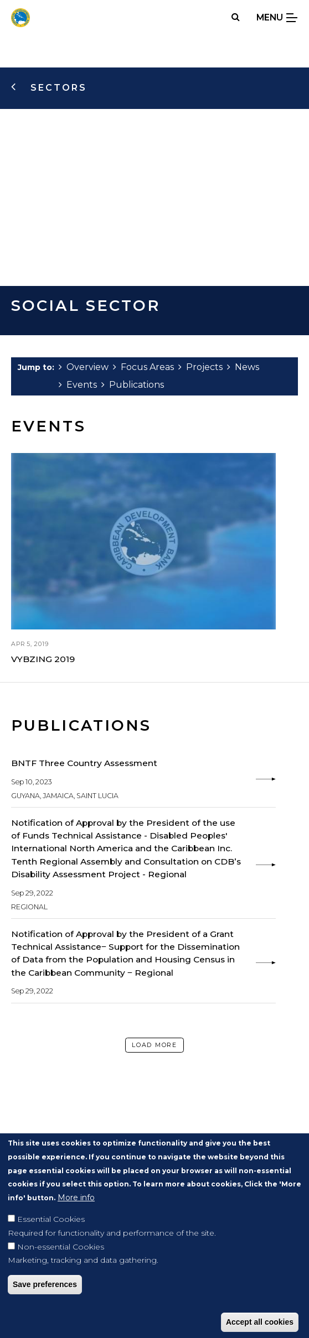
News (243, 367)
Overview (84, 367)
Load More (154, 1045)
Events (78, 384)
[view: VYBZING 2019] (143, 560)
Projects (200, 367)
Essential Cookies (51, 1237)
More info (76, 1215)
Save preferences (45, 1302)
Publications (132, 384)
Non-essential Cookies (60, 1264)
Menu (276, 17)
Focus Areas (143, 367)
